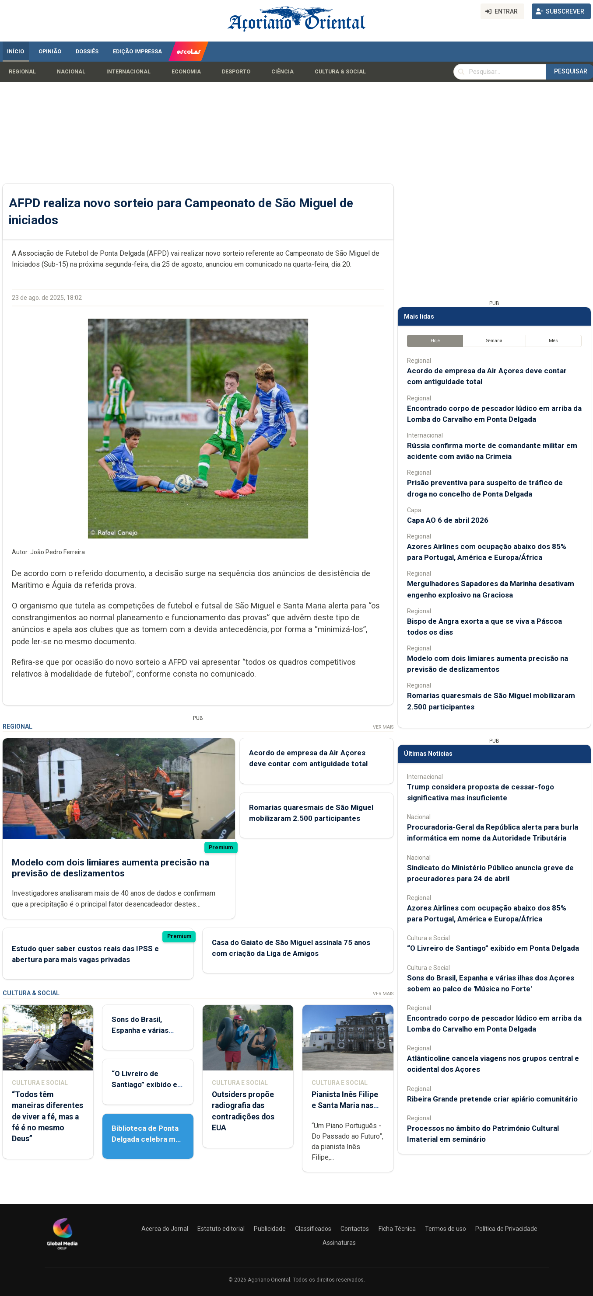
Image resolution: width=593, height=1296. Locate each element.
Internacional (128, 72)
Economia (186, 72)
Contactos (354, 1228)
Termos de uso (445, 1228)
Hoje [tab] (434, 341)
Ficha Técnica (397, 1228)
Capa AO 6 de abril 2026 (447, 520)
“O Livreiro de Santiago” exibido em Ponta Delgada (148, 1084)
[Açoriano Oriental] (62, 1250)
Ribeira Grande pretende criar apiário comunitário (492, 1098)
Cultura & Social (340, 72)
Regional (22, 72)
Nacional (71, 72)
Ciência (282, 72)
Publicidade (270, 1228)
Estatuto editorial (221, 1228)
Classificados (313, 1228)
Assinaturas (339, 1242)
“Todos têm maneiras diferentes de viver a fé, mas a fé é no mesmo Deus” (47, 1116)
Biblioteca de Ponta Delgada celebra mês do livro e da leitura (148, 1139)
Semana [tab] (494, 341)
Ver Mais (382, 727)
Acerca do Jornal (164, 1228)
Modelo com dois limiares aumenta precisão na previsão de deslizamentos (110, 868)
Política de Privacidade (506, 1228)
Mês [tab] (553, 341)
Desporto (236, 72)
